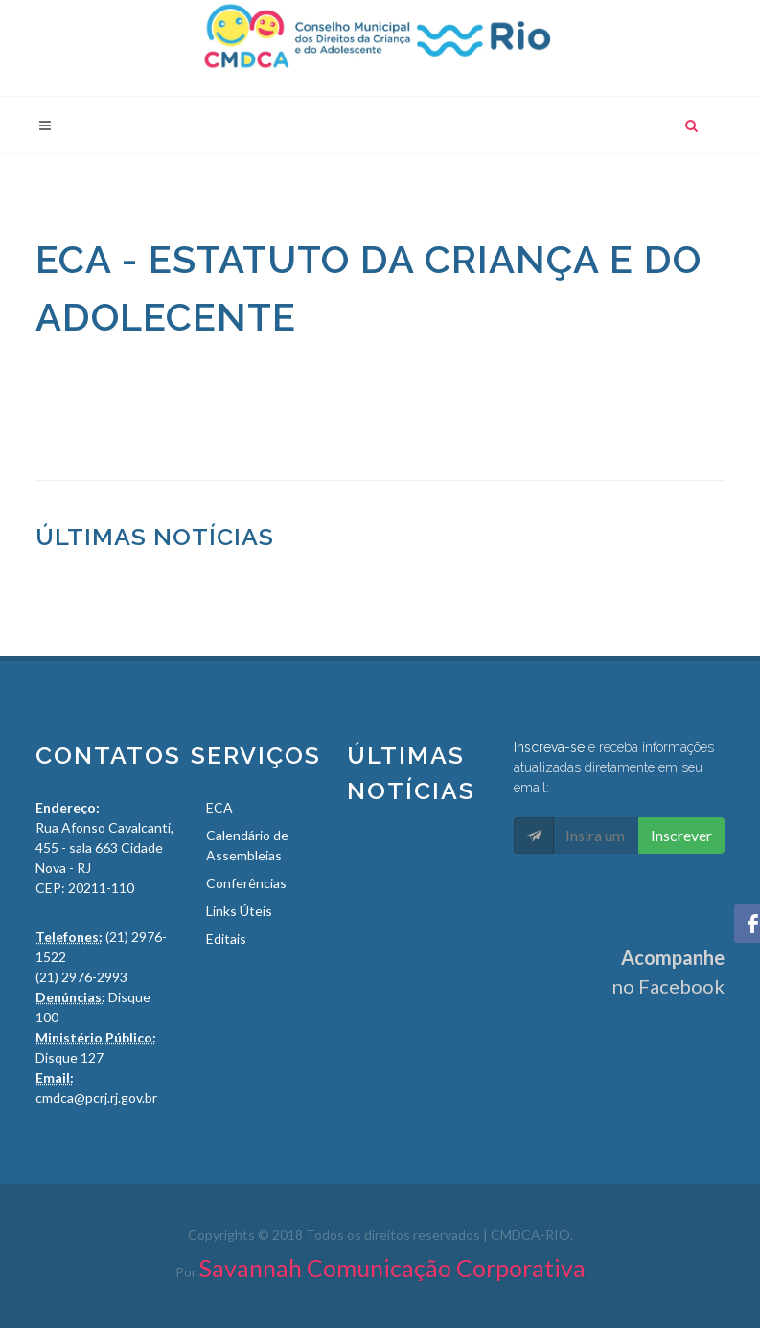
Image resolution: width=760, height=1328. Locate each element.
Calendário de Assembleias (247, 845)
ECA (219, 807)
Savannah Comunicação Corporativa (392, 1267)
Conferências (246, 883)
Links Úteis (239, 911)
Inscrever (681, 835)
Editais (226, 938)
